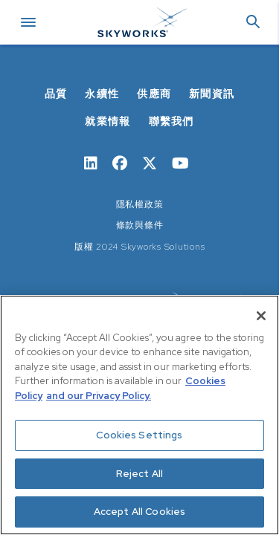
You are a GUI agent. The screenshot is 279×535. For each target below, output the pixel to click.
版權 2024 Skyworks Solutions (139, 247)
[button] (253, 22)
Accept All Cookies (139, 511)
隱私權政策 (140, 204)
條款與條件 (140, 225)
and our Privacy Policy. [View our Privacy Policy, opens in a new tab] (98, 395)
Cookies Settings (139, 435)
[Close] (261, 315)
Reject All (139, 473)
